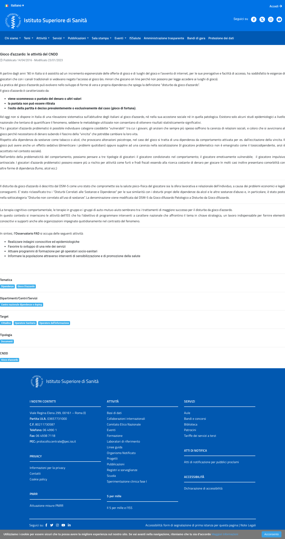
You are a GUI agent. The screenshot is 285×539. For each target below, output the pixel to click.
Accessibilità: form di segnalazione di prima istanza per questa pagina (191, 525)
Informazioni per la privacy (47, 467)
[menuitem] (12, 38)
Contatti (35, 473)
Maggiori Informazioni (225, 534)
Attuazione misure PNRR (46, 505)
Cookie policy (38, 479)
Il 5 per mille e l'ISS (119, 507)
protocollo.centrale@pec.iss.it (56, 441)
